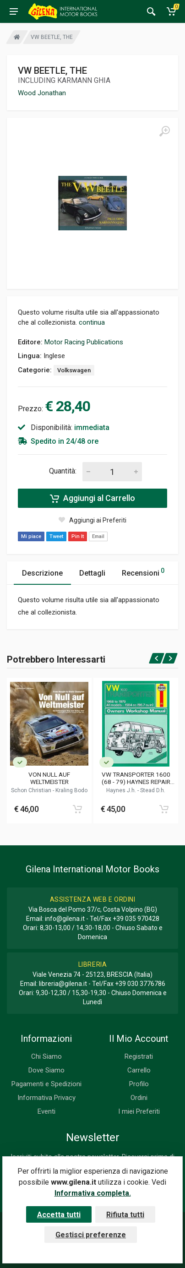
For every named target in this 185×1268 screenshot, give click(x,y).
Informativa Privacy (46, 1098)
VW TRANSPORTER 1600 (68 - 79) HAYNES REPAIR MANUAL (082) (136, 778)
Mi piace (31, 536)
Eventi (46, 1111)
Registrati (139, 1056)
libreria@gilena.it (63, 983)
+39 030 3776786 (140, 983)
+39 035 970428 (136, 918)
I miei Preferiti (139, 1111)
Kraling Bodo (71, 790)
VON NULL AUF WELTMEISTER (49, 778)
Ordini (139, 1098)
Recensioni (143, 571)
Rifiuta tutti (125, 1214)
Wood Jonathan (42, 93)
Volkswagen (74, 370)
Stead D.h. (152, 790)
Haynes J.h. (121, 790)
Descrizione (42, 573)
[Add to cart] (77, 809)
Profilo (139, 1084)
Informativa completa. (92, 1193)
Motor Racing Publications (83, 342)
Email (98, 536)
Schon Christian (32, 790)
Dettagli (92, 573)
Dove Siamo (46, 1070)
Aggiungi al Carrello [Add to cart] (92, 498)
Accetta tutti (59, 1214)
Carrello (139, 1070)
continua (92, 322)
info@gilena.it (65, 918)
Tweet (56, 536)
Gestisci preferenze (90, 1234)
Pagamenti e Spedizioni (46, 1084)
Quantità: (62, 471)
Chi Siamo (46, 1056)
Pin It (77, 536)
